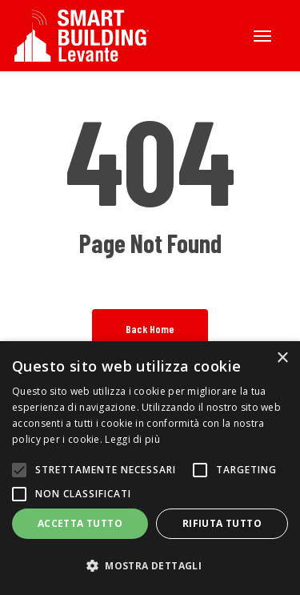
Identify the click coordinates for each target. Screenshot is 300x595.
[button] (262, 36)
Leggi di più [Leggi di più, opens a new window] (132, 439)
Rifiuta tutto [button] (222, 523)
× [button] (282, 358)
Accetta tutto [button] (80, 523)
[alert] (150, 468)
